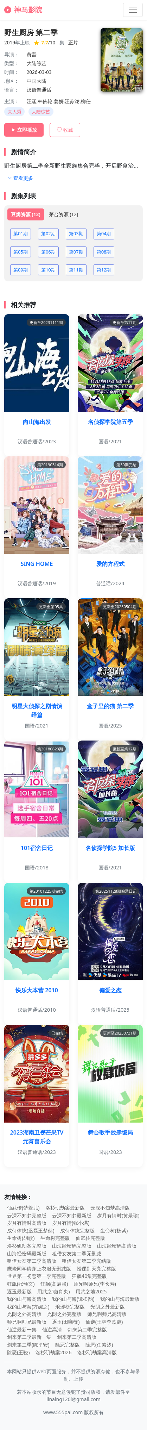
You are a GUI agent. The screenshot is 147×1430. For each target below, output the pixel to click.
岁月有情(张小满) (71, 1222)
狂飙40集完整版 (89, 1276)
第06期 (48, 252)
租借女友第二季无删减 (76, 1253)
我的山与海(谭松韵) (73, 1298)
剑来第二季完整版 (87, 1329)
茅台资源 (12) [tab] (63, 214)
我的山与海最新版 (120, 1298)
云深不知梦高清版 (110, 1207)
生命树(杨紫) (114, 1230)
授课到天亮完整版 (96, 1268)
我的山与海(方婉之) (28, 1306)
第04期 (104, 233)
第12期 (104, 270)
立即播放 (24, 129)
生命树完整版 (55, 1238)
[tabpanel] (73, 252)
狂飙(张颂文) (21, 1283)
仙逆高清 (52, 1329)
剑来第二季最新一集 (29, 1337)
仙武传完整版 (90, 1238)
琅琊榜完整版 (70, 1306)
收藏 (65, 129)
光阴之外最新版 (107, 1306)
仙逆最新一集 (22, 1329)
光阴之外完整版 (64, 1314)
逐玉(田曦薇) (66, 1321)
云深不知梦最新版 (71, 1215)
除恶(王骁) (18, 1352)
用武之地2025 (91, 1291)
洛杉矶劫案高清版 (97, 1352)
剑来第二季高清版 (76, 1337)
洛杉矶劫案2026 (54, 1352)
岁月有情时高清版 (26, 1222)
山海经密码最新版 (26, 1253)
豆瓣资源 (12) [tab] (25, 214)
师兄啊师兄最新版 (26, 1321)
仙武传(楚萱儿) (23, 1207)
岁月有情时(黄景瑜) (118, 1215)
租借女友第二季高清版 (31, 1260)
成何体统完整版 (77, 1230)
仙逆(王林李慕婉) (104, 1321)
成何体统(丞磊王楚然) (31, 1230)
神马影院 (23, 9)
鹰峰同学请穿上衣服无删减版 (39, 1268)
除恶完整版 (67, 1344)
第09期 (20, 270)
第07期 (76, 252)
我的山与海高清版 (26, 1298)
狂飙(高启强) (54, 1283)
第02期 (48, 233)
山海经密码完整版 (71, 1245)
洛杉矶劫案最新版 (65, 1207)
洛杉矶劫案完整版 (26, 1245)
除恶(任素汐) (99, 1344)
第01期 (20, 233)
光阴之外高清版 (24, 1314)
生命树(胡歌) (21, 1238)
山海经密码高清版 (116, 1245)
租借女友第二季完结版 (86, 1260)
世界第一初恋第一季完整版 (36, 1276)
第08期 (104, 252)
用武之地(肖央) (53, 1291)
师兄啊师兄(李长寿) (95, 1283)
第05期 (20, 252)
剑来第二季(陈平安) (28, 1344)
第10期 (48, 270)
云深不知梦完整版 (26, 1215)
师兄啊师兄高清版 (107, 1314)
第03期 (76, 233)
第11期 (76, 270)
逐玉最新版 (19, 1291)
